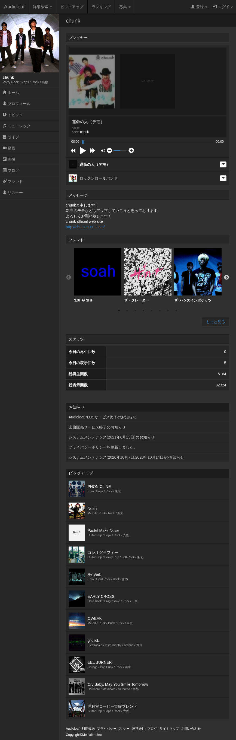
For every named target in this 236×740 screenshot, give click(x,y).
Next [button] (226, 277)
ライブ (11, 137)
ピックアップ (71, 7)
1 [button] (119, 310)
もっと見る (215, 322)
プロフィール (16, 103)
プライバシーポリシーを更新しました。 (103, 447)
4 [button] (143, 310)
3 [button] (135, 310)
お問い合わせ (191, 729)
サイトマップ (169, 729)
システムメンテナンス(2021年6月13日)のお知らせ (112, 437)
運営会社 (138, 729)
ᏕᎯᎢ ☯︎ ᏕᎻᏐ (97, 275)
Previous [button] (68, 277)
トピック (13, 115)
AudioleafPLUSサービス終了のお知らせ (102, 417)
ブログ (11, 170)
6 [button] (160, 310)
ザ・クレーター (147, 275)
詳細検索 (42, 7)
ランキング (101, 7)
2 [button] (127, 310)
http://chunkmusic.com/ (85, 227)
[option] (97, 275)
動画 (9, 148)
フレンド (13, 181)
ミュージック (16, 126)
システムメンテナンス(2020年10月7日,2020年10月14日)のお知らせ (126, 457)
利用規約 (88, 729)
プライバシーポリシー (113, 729)
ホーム (11, 92)
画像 (9, 159)
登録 (199, 7)
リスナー (13, 192)
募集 (125, 7)
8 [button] (176, 310)
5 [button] (151, 310)
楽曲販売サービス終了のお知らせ (97, 427)
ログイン (223, 7)
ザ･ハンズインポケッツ (198, 275)
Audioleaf (14, 6)
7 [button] (168, 310)
